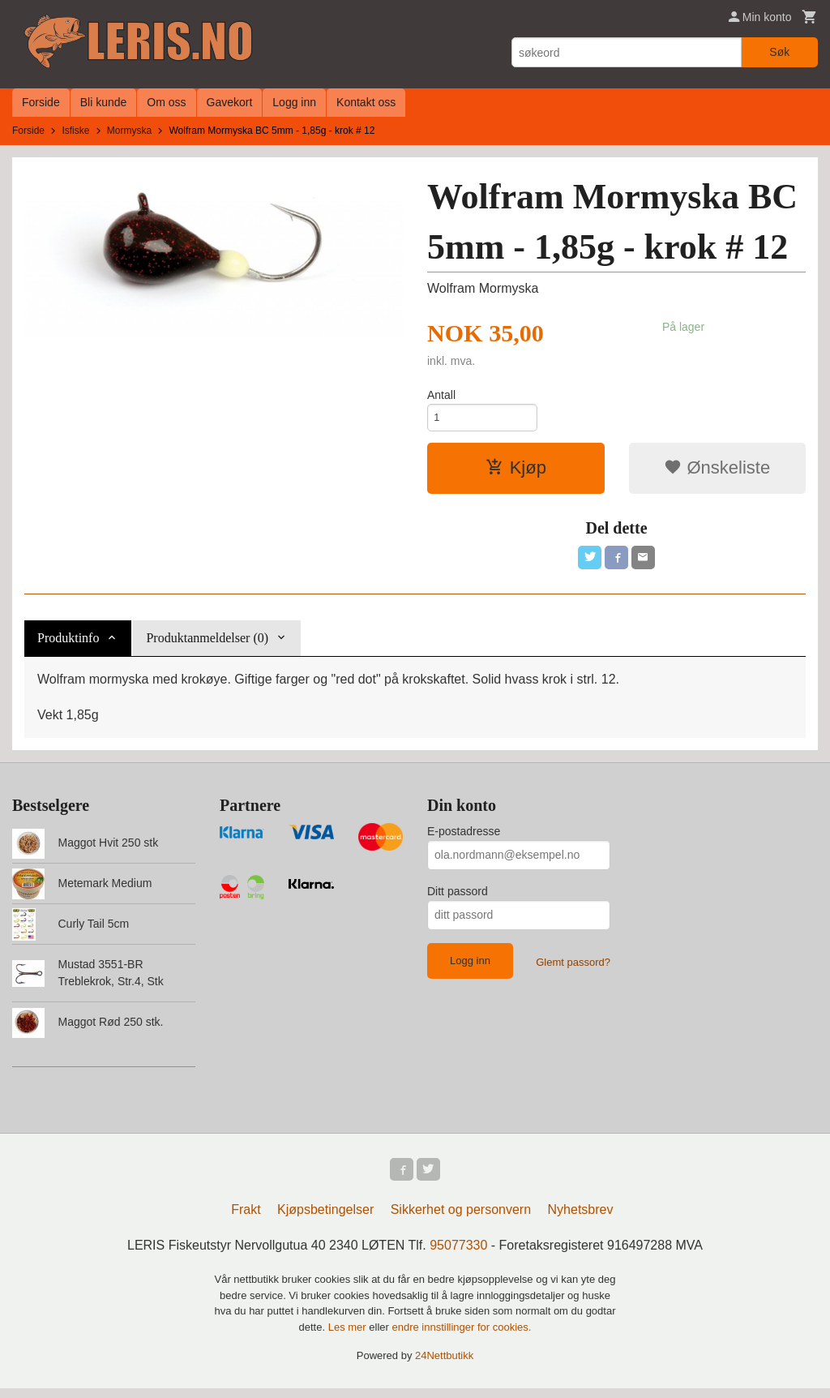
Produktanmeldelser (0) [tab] (207, 644)
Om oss (166, 102)
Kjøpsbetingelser (325, 1219)
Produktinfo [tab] (68, 644)
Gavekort (230, 102)
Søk (779, 51)
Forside (41, 102)
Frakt (245, 1219)
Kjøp (516, 471)
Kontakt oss (366, 102)
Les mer (349, 1337)
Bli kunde (103, 102)
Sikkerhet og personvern (461, 1219)
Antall (441, 394)
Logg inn (294, 102)
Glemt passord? (573, 969)
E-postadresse (463, 837)
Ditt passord (457, 897)
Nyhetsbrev (581, 1219)
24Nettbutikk (444, 1365)
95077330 (458, 1255)
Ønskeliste (717, 471)
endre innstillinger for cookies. (461, 1337)
